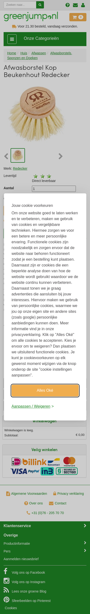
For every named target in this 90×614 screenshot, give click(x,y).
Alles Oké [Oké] (45, 390)
